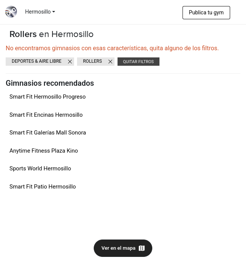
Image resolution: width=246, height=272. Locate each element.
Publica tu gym (206, 12)
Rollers (92, 61)
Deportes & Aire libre (37, 61)
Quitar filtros (138, 61)
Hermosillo (38, 12)
